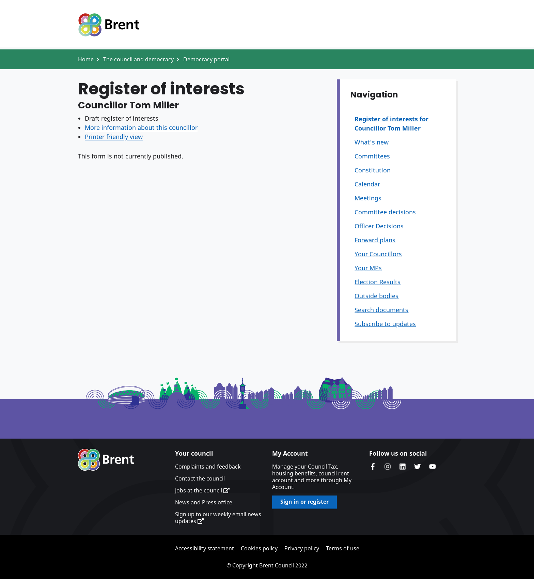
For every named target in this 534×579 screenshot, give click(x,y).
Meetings (368, 198)
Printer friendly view (114, 137)
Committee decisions (385, 212)
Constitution (373, 170)
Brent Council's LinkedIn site (402, 466)
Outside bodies (376, 296)
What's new (372, 142)
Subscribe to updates (385, 324)
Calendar (367, 184)
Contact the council (200, 478)
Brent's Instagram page (387, 466)
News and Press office (203, 502)
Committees (372, 156)
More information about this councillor (141, 127)
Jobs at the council (202, 490)
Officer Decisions (379, 226)
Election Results (377, 282)
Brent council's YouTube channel (432, 466)
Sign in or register (304, 501)
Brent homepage (106, 460)
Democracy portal (206, 59)
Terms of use (342, 548)
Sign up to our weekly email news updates (218, 517)
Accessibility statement (204, 548)
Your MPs (368, 268)
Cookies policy (259, 548)
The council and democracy (138, 59)
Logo (108, 25)
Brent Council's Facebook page (372, 466)
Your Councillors (378, 254)
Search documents (381, 310)
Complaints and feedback (208, 466)
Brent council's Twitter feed (417, 466)
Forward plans (375, 240)
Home (86, 59)
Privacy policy (301, 548)
